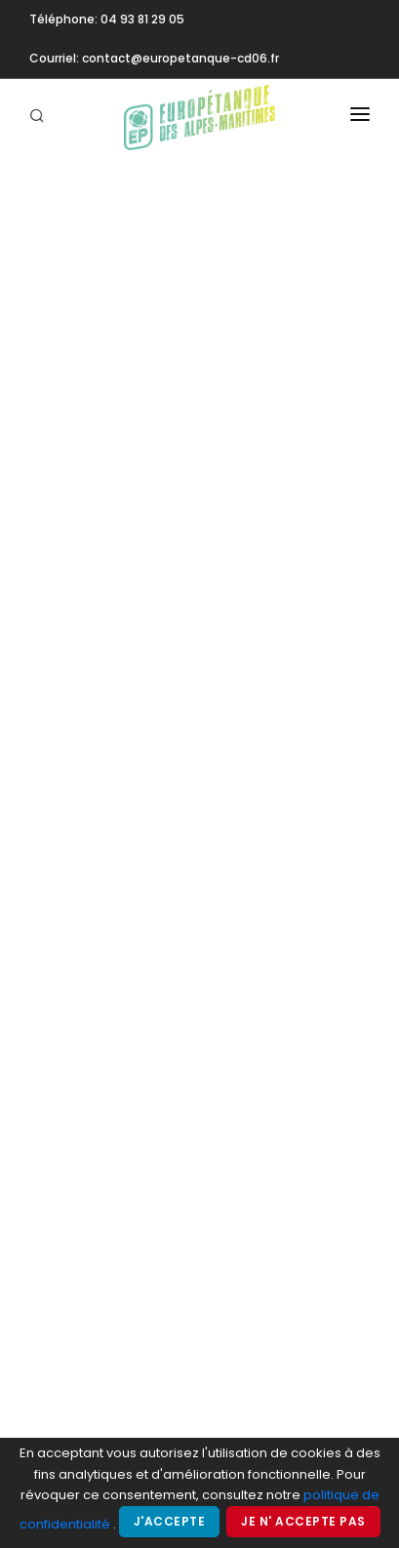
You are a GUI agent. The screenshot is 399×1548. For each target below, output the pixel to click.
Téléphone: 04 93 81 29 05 (106, 19)
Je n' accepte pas (303, 1521)
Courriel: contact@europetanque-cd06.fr (154, 58)
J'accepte (170, 1521)
